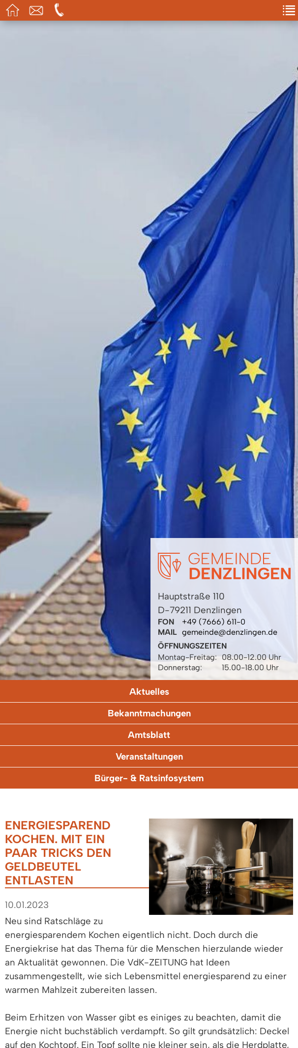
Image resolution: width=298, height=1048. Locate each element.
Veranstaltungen (149, 756)
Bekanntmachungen (149, 713)
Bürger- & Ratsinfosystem (149, 778)
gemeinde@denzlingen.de (229, 632)
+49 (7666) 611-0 (213, 621)
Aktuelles (149, 691)
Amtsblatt (149, 734)
